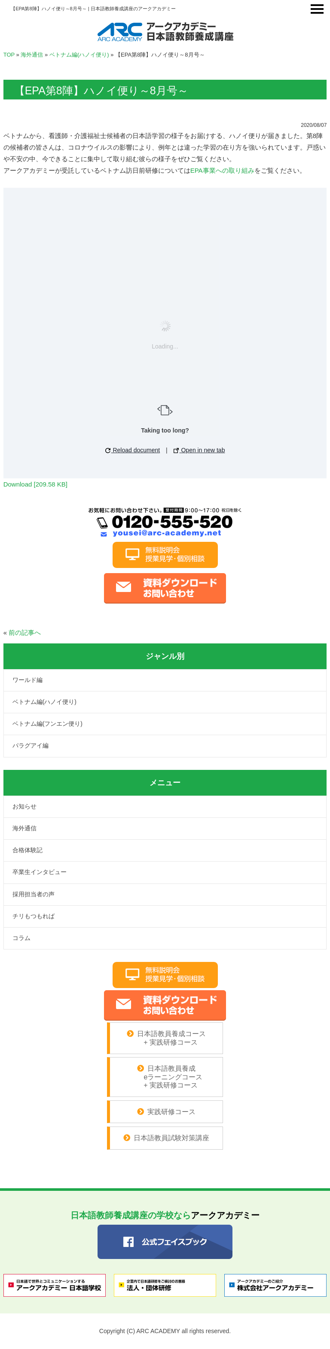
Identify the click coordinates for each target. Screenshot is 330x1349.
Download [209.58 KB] (35, 484)
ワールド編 (27, 679)
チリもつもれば (33, 916)
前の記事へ (25, 632)
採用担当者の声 (33, 894)
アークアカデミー (165, 1215)
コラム (21, 937)
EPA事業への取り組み (222, 170)
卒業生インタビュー (39, 871)
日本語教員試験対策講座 (171, 1138)
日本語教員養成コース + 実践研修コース (170, 1038)
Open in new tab (199, 450)
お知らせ (24, 806)
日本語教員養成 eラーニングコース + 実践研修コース (166, 1077)
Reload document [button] (132, 450)
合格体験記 (27, 850)
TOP (9, 54)
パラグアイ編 (30, 745)
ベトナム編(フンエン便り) (47, 723)
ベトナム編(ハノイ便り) (79, 54)
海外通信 (32, 54)
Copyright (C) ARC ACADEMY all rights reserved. (165, 1331)
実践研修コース (171, 1111)
